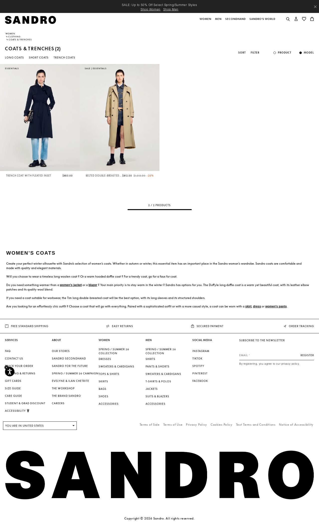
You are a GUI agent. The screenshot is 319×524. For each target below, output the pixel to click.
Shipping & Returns (20, 373)
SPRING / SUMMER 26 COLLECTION (114, 351)
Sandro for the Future (70, 365)
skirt (248, 306)
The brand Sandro (66, 395)
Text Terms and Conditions (256, 424)
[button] (206, 21)
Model (309, 52)
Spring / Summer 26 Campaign (75, 373)
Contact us (14, 358)
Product (284, 52)
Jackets (152, 388)
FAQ (8, 350)
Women (10, 33)
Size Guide (13, 388)
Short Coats (39, 57)
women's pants (276, 306)
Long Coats (14, 57)
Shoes (103, 396)
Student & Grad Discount (25, 403)
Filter (255, 52)
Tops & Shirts (109, 373)
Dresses (105, 358)
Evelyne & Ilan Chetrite (70, 380)
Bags (102, 388)
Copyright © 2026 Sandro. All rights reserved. (159, 518)
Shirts (150, 358)
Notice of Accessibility (296, 424)
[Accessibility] (9, 371)
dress (257, 306)
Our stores (61, 350)
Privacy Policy (196, 424)
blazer (92, 285)
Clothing (14, 36)
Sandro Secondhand (69, 358)
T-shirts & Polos (158, 381)
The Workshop (63, 388)
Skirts (103, 381)
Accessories (109, 403)
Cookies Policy (222, 424)
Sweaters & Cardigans (116, 366)
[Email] (276, 355)
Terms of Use (173, 424)
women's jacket (71, 285)
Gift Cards (13, 380)
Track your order (19, 365)
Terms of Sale (150, 424)
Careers (58, 403)
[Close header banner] (315, 6)
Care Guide (13, 395)
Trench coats (64, 57)
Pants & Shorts (157, 366)
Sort (242, 52)
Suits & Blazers (157, 396)
